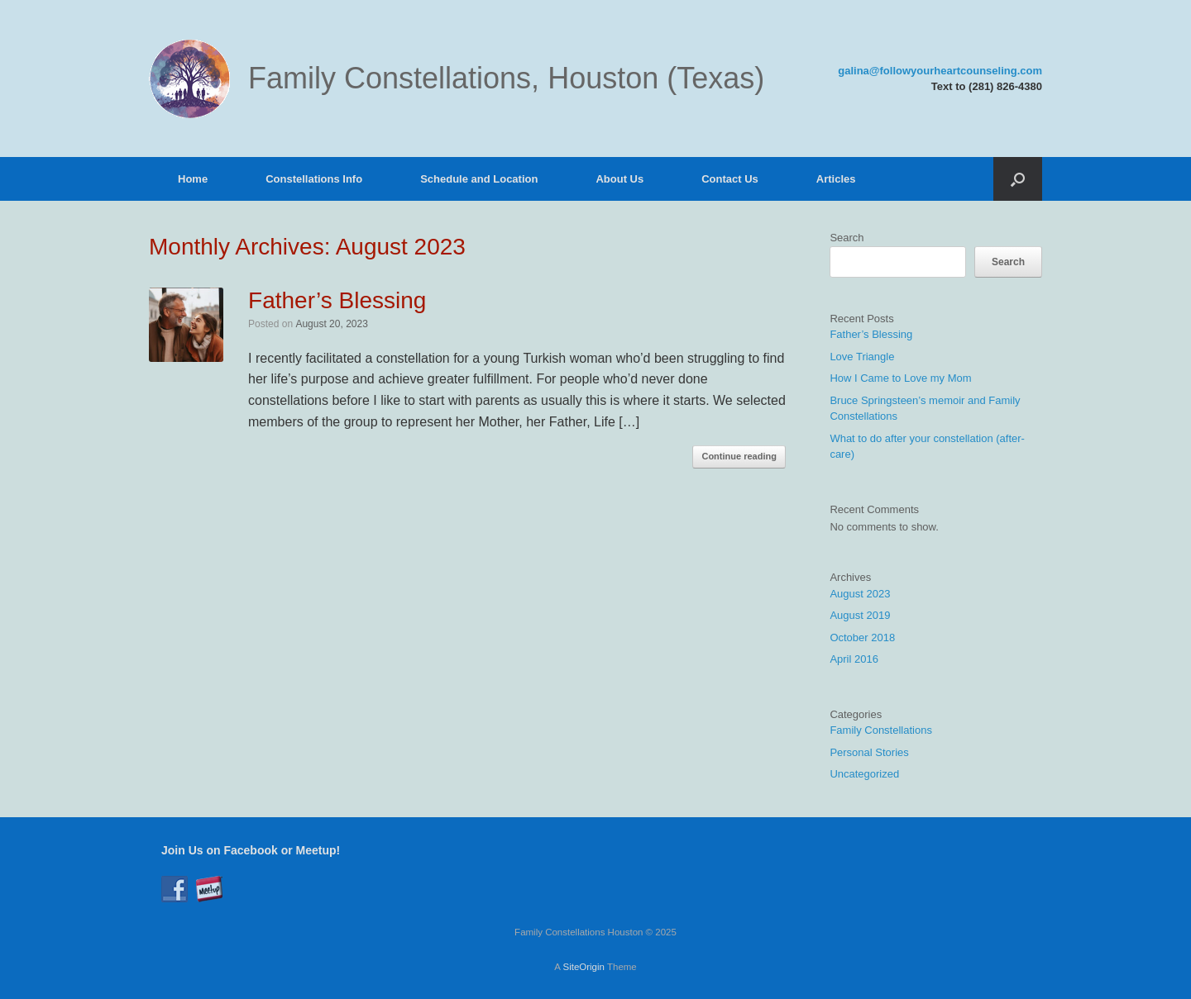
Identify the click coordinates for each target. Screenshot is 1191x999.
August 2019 (860, 615)
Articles (836, 179)
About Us (619, 179)
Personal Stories (869, 752)
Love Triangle (862, 356)
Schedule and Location (479, 179)
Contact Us (729, 179)
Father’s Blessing (337, 300)
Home (193, 179)
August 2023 (860, 594)
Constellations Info (313, 179)
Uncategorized (864, 774)
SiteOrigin (583, 967)
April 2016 (854, 659)
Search (846, 237)
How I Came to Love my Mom (900, 378)
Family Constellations (881, 730)
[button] (1017, 179)
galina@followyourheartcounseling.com (940, 70)
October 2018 (862, 637)
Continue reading (738, 456)
